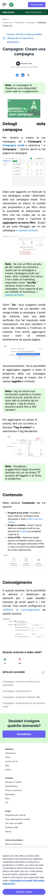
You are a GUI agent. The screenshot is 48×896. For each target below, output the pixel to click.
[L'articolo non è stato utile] (19, 659)
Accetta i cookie (24, 891)
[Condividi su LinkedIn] (22, 75)
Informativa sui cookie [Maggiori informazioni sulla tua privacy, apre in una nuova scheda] (21, 880)
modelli (23, 531)
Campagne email (14, 145)
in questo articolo (21, 293)
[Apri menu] (5, 5)
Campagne (19, 22)
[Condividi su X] (28, 75)
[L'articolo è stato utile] (5, 659)
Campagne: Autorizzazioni (17, 691)
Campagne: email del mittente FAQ (21, 697)
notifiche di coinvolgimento (21, 609)
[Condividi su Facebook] (17, 75)
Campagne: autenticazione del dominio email (24, 705)
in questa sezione (27, 230)
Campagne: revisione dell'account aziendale (21, 683)
